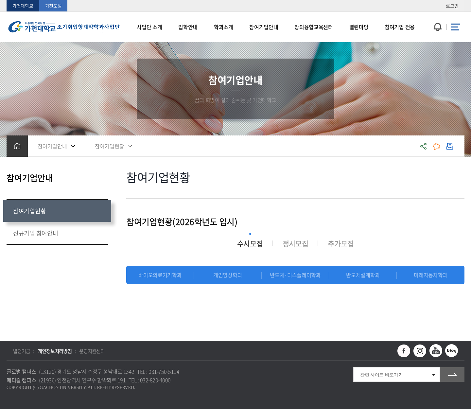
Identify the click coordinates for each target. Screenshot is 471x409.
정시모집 (295, 243)
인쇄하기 (449, 146)
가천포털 (53, 5)
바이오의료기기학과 (160, 275)
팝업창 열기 (436, 15)
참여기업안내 (52, 146)
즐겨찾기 (436, 146)
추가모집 (341, 243)
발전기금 (21, 351)
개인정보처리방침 (55, 351)
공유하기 (423, 146)
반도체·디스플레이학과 (295, 275)
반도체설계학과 (363, 275)
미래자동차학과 (430, 275)
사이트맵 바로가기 (455, 27)
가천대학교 (22, 5)
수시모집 (250, 243)
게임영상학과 (227, 275)
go (452, 374)
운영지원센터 (92, 351)
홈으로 (17, 146)
